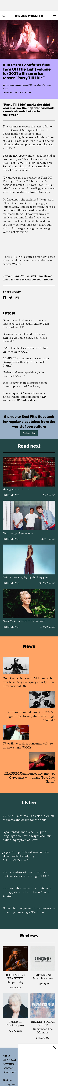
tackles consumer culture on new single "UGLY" (25, 350)
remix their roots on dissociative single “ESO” (26, 874)
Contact (8, 1068)
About (6, 1055)
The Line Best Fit (29, 15)
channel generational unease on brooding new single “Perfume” (29, 911)
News (7, 92)
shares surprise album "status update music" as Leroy (25, 384)
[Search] (3, 15)
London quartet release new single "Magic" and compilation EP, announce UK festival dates (24, 397)
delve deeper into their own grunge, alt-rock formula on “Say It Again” (27, 892)
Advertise (8, 1064)
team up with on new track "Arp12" (24, 374)
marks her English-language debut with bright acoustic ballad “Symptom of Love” (27, 836)
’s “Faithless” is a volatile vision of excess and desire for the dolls (28, 818)
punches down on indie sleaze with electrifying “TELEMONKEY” (26, 856)
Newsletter (9, 1060)
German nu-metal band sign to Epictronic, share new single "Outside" (25, 337)
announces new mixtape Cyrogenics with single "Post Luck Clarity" (26, 362)
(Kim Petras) (22, 92)
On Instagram (11, 200)
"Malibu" (17, 264)
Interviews (10, 495)
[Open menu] (54, 15)
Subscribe (29, 433)
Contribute (9, 1072)
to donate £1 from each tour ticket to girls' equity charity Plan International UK (26, 323)
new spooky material (26, 156)
